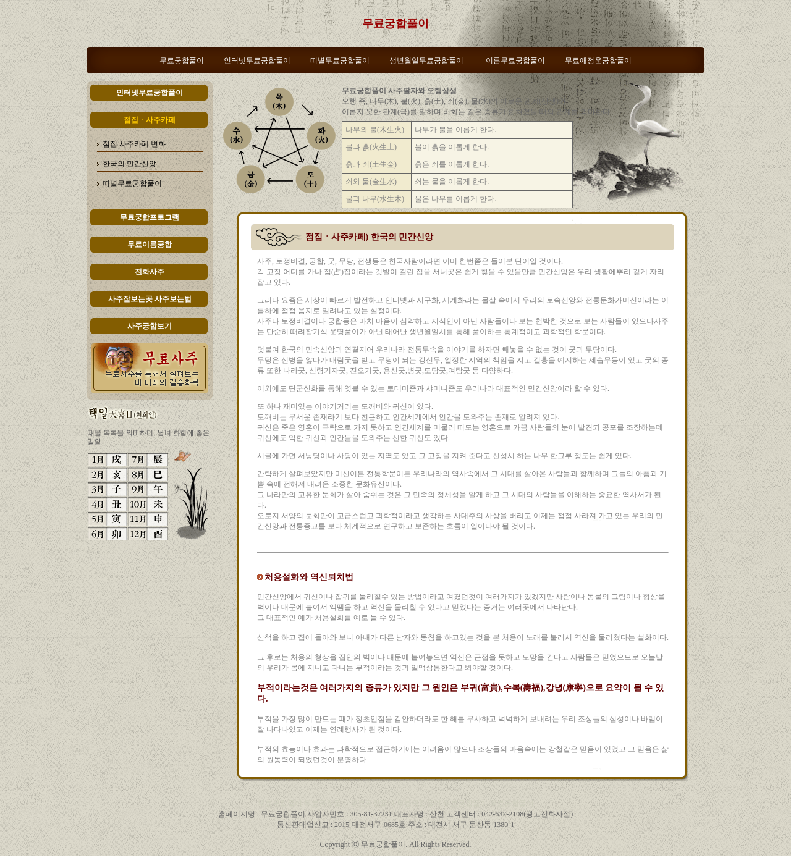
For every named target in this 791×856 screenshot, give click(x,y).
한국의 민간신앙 (129, 163)
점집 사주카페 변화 (134, 144)
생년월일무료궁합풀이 (426, 60)
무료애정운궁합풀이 (598, 60)
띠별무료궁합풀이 (340, 60)
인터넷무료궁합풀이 (257, 60)
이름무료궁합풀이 (515, 60)
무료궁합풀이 (395, 23)
